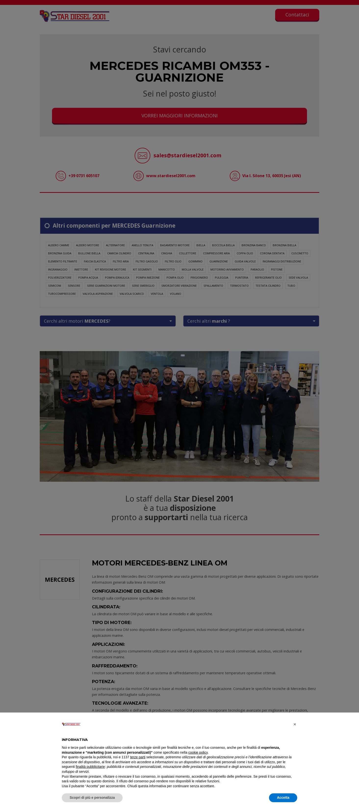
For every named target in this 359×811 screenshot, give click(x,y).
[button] (295, 724)
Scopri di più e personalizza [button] (92, 797)
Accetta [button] (283, 797)
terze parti (137, 757)
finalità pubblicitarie (90, 767)
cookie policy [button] (198, 752)
